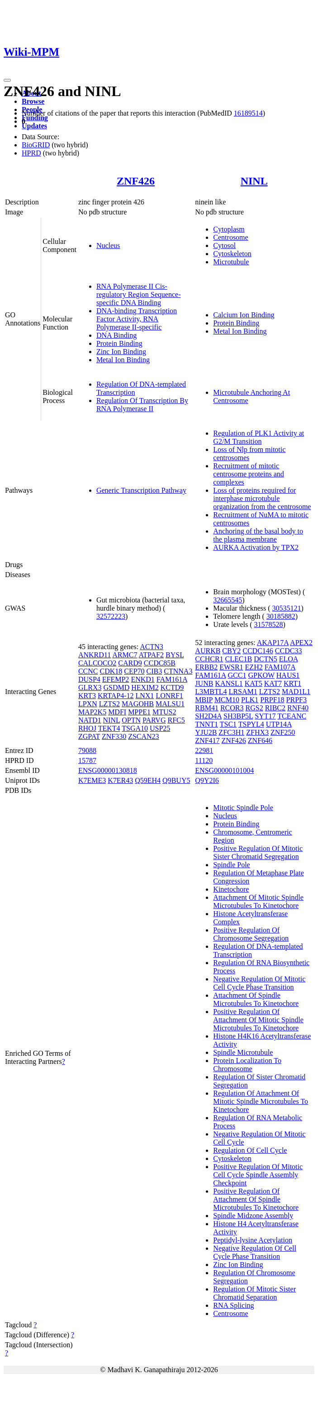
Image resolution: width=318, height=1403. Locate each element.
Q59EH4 (148, 780)
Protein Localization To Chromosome (247, 1065)
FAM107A (280, 667)
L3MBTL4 (211, 691)
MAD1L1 (296, 691)
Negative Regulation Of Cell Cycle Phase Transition (254, 1252)
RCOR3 (232, 708)
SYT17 (265, 716)
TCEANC (291, 716)
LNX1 (144, 695)
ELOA (288, 659)
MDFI (117, 712)
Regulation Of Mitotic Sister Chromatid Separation (254, 1293)
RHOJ (87, 728)
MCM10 (226, 700)
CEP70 (134, 671)
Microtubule (231, 262)
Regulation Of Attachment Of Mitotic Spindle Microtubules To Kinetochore (260, 1101)
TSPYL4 (251, 724)
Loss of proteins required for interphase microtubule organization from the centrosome (262, 498)
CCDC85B (160, 663)
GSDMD (116, 687)
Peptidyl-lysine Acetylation (252, 1240)
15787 (87, 760)
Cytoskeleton (232, 253)
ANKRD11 (94, 655)
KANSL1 (228, 683)
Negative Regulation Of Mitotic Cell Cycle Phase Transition (259, 983)
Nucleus (108, 245)
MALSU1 (170, 704)
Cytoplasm (228, 229)
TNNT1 (206, 724)
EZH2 (254, 667)
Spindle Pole (231, 865)
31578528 (268, 624)
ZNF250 (283, 732)
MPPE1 (139, 712)
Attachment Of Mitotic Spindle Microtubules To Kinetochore (258, 901)
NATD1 (89, 720)
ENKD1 (142, 679)
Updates (34, 126)
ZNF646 (260, 740)
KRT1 (292, 683)
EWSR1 (231, 667)
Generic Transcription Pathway (141, 490)
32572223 (110, 616)
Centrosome (230, 237)
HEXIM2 (144, 687)
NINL (254, 181)
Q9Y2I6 (206, 780)
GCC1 (237, 675)
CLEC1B (238, 659)
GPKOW (261, 675)
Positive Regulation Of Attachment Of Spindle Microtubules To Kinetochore (256, 1199)
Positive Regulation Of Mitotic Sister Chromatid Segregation (258, 852)
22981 (204, 750)
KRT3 (87, 695)
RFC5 (176, 720)
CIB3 (154, 671)
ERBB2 (206, 667)
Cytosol (224, 245)
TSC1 (228, 724)
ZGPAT (89, 736)
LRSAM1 (243, 691)
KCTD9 (172, 687)
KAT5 (253, 683)
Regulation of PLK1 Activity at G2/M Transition (258, 437)
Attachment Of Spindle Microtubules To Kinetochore (256, 999)
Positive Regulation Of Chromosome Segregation (251, 934)
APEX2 (301, 642)
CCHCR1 (209, 659)
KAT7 (273, 683)
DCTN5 (265, 659)
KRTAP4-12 (116, 695)
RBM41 (206, 708)
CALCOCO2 (97, 663)
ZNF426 (136, 181)
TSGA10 (135, 728)
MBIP (204, 700)
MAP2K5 (92, 712)
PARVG (154, 720)
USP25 (160, 728)
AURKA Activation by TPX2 (256, 547)
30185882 (280, 616)
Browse (33, 101)
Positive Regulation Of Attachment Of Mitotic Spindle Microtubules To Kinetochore (258, 1020)
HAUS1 (288, 675)
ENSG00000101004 (224, 770)
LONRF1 (169, 695)
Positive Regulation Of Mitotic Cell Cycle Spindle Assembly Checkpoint (258, 1175)
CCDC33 (288, 651)
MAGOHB (138, 704)
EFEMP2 (115, 679)
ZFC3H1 (231, 732)
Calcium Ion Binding (243, 315)
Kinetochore (231, 889)
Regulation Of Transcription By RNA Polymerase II (142, 405)
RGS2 (254, 708)
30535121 (286, 608)
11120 (204, 760)
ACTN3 (151, 647)
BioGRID (36, 145)
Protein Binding (119, 343)
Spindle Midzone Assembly (253, 1215)
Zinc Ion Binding (121, 351)
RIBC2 (275, 708)
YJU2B (206, 732)
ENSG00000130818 (107, 770)
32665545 (227, 600)
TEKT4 (109, 728)
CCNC (88, 671)
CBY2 (231, 651)
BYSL (175, 655)
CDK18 (111, 671)
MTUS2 (164, 712)
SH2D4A (208, 716)
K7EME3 (92, 780)
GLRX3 (90, 687)
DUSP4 (89, 679)
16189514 (248, 113)
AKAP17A (273, 642)
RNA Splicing (233, 1305)
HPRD (31, 153)
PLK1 (249, 700)
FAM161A (172, 679)
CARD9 (130, 663)
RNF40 (298, 708)
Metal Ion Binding (123, 360)
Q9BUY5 (176, 780)
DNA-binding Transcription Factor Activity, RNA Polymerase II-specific (136, 319)
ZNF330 (114, 736)
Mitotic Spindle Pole (243, 807)
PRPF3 (296, 700)
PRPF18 (272, 700)
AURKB (207, 651)
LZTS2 (109, 704)
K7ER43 (120, 780)
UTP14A (279, 724)
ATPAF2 (151, 655)
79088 (87, 750)
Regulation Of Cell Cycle (250, 1150)
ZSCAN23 (143, 736)
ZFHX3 (257, 732)
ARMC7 (124, 655)
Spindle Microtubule (243, 1052)
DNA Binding (116, 335)
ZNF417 (207, 740)
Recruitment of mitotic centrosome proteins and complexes (248, 474)
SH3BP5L (238, 716)
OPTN (131, 720)
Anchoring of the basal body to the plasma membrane (258, 535)
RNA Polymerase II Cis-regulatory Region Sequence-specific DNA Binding (138, 294)
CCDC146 (257, 651)
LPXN (87, 704)
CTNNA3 (178, 671)
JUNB (204, 683)
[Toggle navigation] (7, 80)
